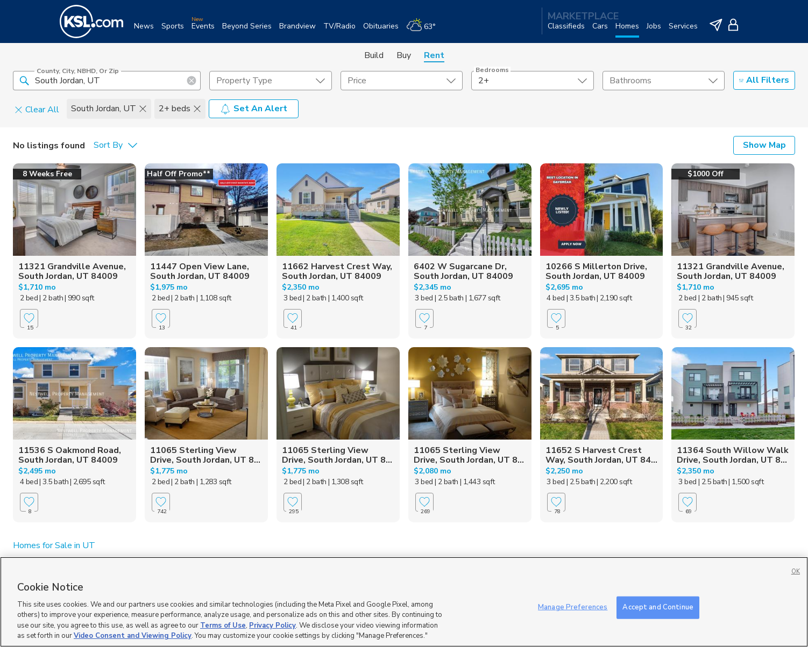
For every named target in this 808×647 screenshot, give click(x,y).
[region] (404, 602)
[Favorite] (29, 318)
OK (795, 571)
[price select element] (402, 81)
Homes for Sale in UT (54, 545)
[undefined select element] (270, 81)
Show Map (764, 145)
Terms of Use (223, 625)
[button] (24, 80)
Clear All (37, 109)
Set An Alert (253, 108)
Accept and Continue (657, 607)
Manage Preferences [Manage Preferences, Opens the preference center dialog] (572, 607)
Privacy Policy (272, 625)
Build (374, 55)
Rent (434, 55)
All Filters (764, 80)
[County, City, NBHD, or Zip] (107, 80)
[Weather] (424, 30)
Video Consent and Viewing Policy (133, 636)
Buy (403, 55)
